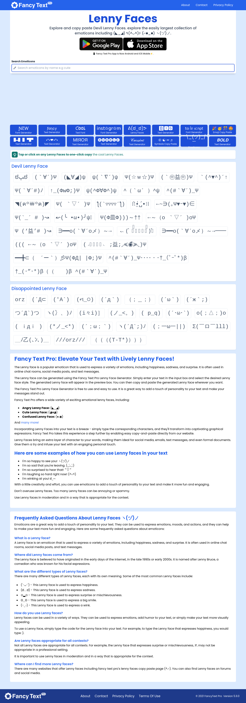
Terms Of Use (149, 696)
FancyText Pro (213, 696)
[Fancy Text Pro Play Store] (101, 44)
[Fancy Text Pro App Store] (145, 44)
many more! (30, 422)
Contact (202, 5)
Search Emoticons (23, 61)
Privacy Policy (223, 5)
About (185, 5)
